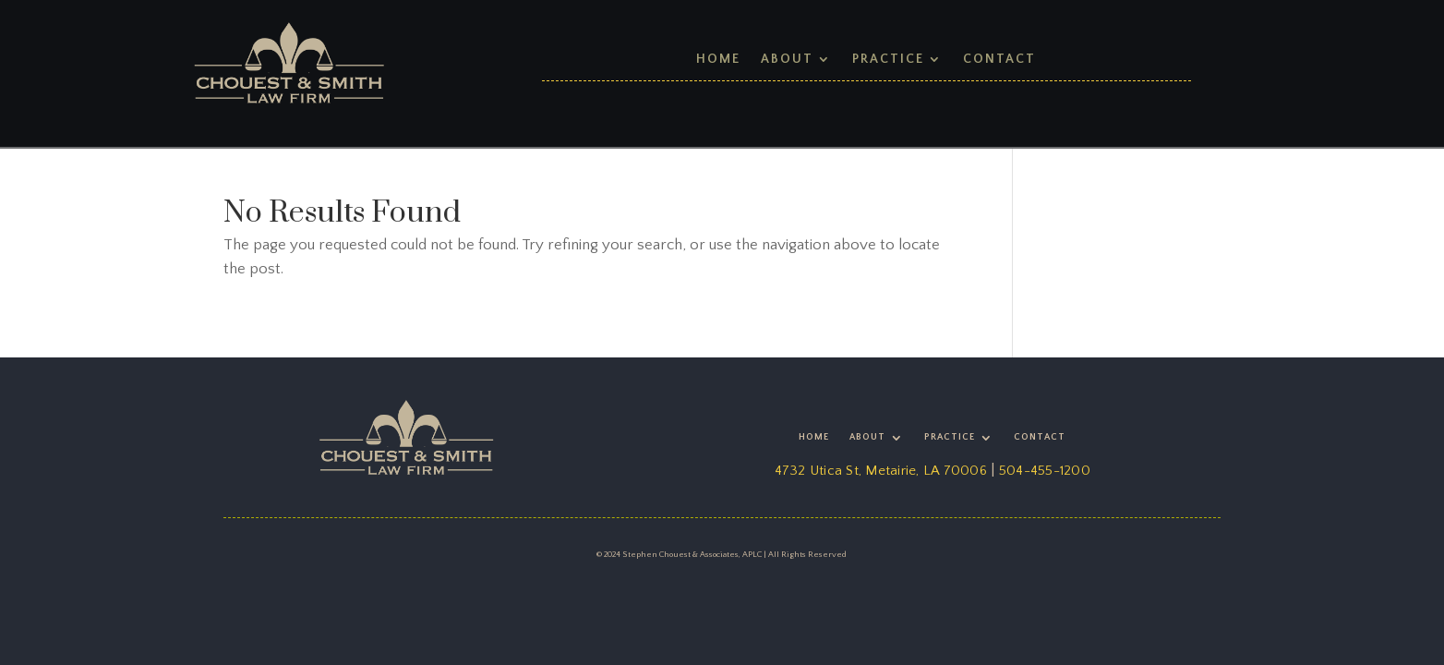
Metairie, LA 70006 (926, 470)
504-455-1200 (1044, 470)
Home (718, 59)
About (787, 59)
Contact (999, 59)
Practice (888, 59)
